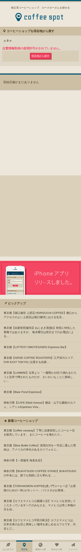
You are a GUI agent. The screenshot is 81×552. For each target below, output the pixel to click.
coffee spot (44, 18)
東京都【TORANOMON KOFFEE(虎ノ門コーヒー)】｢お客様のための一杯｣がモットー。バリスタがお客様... (40, 488)
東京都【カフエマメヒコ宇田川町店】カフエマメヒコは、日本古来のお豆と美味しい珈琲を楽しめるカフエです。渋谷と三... (40, 524)
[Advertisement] (40, 216)
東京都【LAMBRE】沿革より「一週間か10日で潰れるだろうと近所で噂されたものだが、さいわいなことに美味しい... (40, 377)
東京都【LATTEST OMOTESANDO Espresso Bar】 (36, 347)
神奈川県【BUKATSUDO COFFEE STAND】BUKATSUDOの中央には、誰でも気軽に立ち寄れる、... (40, 473)
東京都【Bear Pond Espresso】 (23, 392)
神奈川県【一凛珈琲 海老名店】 (23, 460)
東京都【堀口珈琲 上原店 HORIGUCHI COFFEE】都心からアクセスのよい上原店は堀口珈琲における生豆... (40, 315)
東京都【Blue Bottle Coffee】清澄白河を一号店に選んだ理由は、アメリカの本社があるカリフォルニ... (40, 447)
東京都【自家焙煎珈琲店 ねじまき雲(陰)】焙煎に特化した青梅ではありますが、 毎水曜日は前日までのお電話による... (39, 332)
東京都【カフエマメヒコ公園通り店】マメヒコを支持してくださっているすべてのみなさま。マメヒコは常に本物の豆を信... (40, 505)
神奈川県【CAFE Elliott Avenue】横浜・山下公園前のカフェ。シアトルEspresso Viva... (40, 405)
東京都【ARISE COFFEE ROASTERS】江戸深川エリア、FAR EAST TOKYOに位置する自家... (40, 360)
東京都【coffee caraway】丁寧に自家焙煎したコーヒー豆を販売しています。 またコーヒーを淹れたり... (39, 432)
